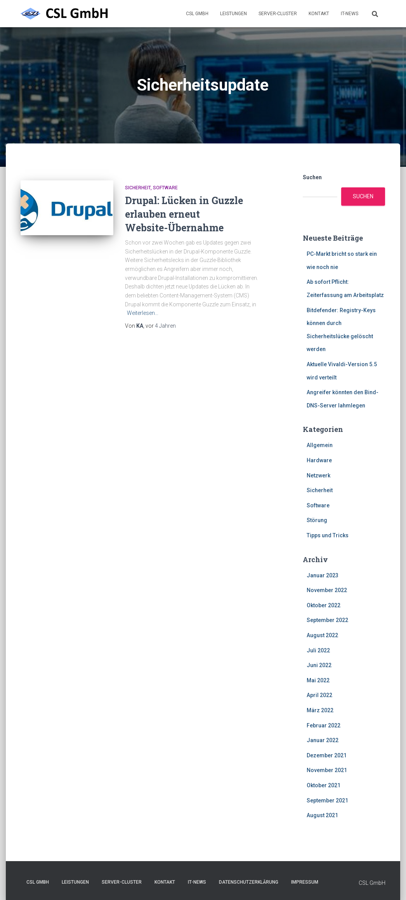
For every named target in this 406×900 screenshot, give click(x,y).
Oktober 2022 (323, 605)
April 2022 (319, 695)
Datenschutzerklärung (248, 882)
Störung (317, 520)
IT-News (349, 13)
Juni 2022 (319, 665)
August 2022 (322, 635)
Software (165, 187)
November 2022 (327, 590)
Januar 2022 (322, 740)
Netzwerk (318, 475)
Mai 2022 (318, 680)
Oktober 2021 (323, 785)
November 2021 (327, 770)
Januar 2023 (322, 575)
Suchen (312, 177)
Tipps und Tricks (328, 535)
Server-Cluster (278, 13)
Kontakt (319, 13)
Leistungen (233, 13)
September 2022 (327, 620)
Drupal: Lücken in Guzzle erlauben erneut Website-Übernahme (184, 214)
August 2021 (322, 815)
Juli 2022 (318, 650)
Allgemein (320, 445)
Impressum (304, 882)
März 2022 (320, 710)
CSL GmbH (197, 13)
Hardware (319, 460)
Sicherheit (138, 187)
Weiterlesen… (142, 313)
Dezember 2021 (327, 755)
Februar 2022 (323, 725)
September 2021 (327, 800)
